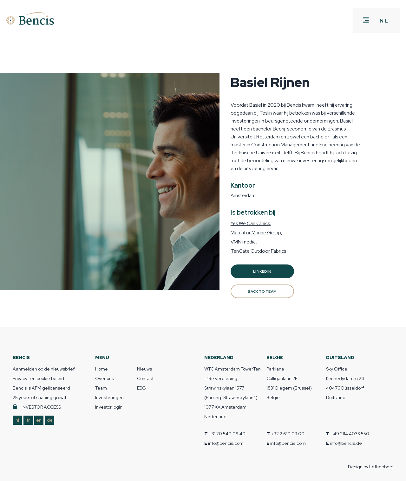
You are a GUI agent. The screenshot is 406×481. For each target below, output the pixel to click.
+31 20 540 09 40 (227, 434)
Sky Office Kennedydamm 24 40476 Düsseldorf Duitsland (345, 383)
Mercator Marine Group (256, 232)
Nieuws (144, 369)
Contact (145, 378)
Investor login (108, 407)
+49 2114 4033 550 (350, 434)
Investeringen (109, 397)
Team (101, 388)
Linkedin (262, 271)
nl (17, 420)
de (50, 420)
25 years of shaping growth (40, 397)
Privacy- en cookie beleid (38, 378)
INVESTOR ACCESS (41, 407)
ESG (141, 388)
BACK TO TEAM (262, 291)
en (39, 420)
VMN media (243, 241)
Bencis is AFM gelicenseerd (41, 388)
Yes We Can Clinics (250, 223)
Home (101, 369)
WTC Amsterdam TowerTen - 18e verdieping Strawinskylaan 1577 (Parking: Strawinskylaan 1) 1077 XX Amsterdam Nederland (232, 392)
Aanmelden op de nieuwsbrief (44, 369)
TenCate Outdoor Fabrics (258, 251)
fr (28, 420)
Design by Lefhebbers (370, 467)
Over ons (104, 378)
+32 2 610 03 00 (287, 434)
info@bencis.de (346, 443)
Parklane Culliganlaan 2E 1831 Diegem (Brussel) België (289, 383)
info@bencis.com (226, 443)
